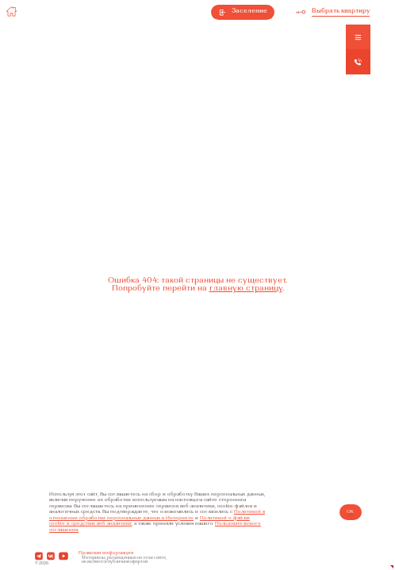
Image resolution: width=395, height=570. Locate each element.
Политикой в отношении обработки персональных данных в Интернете (157, 514)
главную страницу (245, 288)
